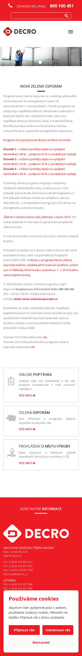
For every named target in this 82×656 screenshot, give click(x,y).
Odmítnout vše (57, 630)
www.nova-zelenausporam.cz (36, 299)
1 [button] (40, 62)
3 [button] (50, 62)
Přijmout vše (24, 630)
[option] (41, 56)
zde (44, 337)
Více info (27, 395)
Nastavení (41, 642)
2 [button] (45, 62)
